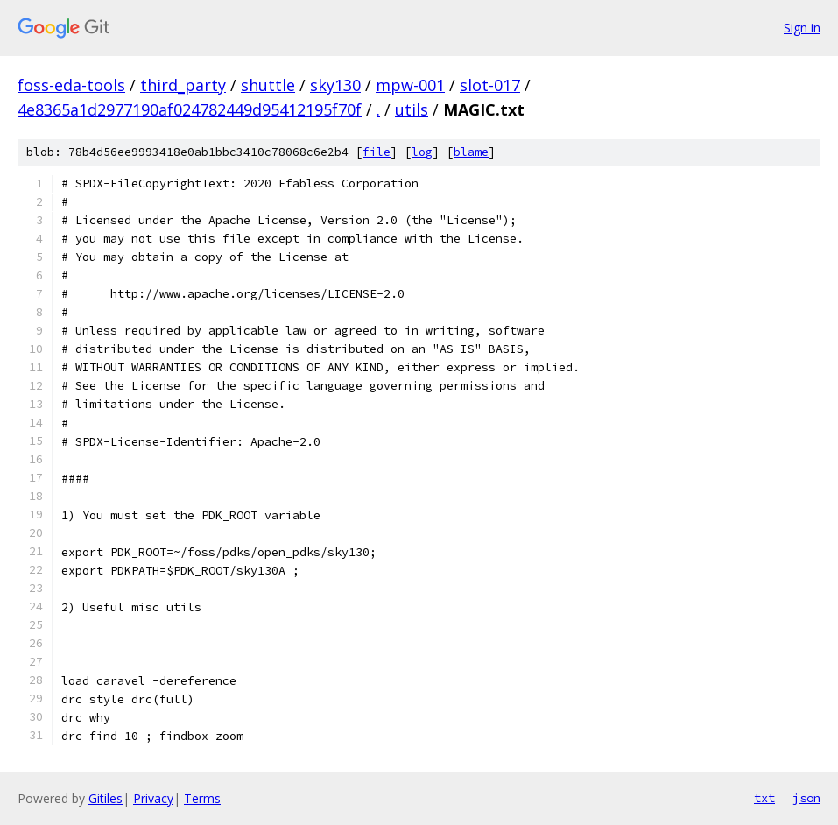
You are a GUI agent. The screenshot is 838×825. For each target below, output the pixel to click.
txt (764, 798)
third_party (183, 84)
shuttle (268, 84)
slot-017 (490, 84)
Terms (202, 798)
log (422, 152)
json (806, 798)
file (377, 152)
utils (411, 109)
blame (471, 152)
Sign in (802, 27)
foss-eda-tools (71, 84)
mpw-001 (410, 84)
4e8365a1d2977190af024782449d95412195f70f (190, 109)
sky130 (335, 84)
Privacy (153, 798)
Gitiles (105, 798)
